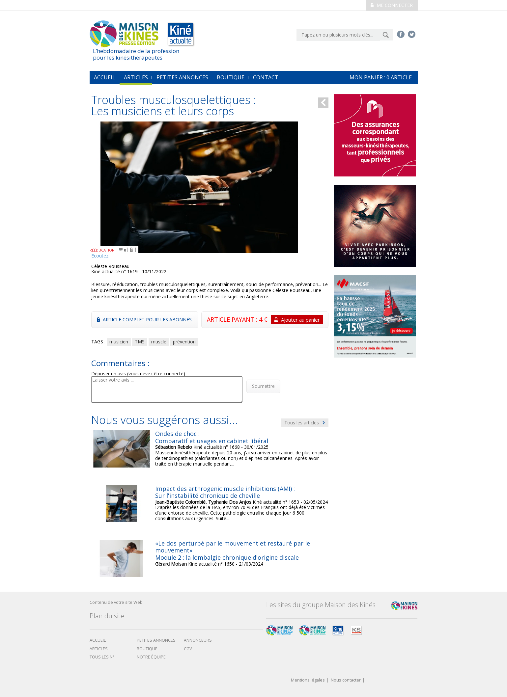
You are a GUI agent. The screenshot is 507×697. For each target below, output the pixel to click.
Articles (136, 77)
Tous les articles (304, 422)
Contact (265, 77)
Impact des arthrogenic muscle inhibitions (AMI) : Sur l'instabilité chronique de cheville (225, 492)
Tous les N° (102, 657)
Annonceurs (198, 640)
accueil (104, 77)
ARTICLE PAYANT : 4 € (265, 319)
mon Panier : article (381, 77)
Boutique (230, 77)
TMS (140, 341)
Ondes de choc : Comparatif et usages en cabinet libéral (211, 437)
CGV (188, 649)
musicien (118, 341)
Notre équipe (151, 657)
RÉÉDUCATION (102, 250)
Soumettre (263, 386)
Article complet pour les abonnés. (145, 319)
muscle (158, 341)
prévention (184, 341)
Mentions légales (308, 680)
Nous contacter (346, 680)
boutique (147, 649)
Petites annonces (182, 77)
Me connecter (392, 5)
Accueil (98, 640)
